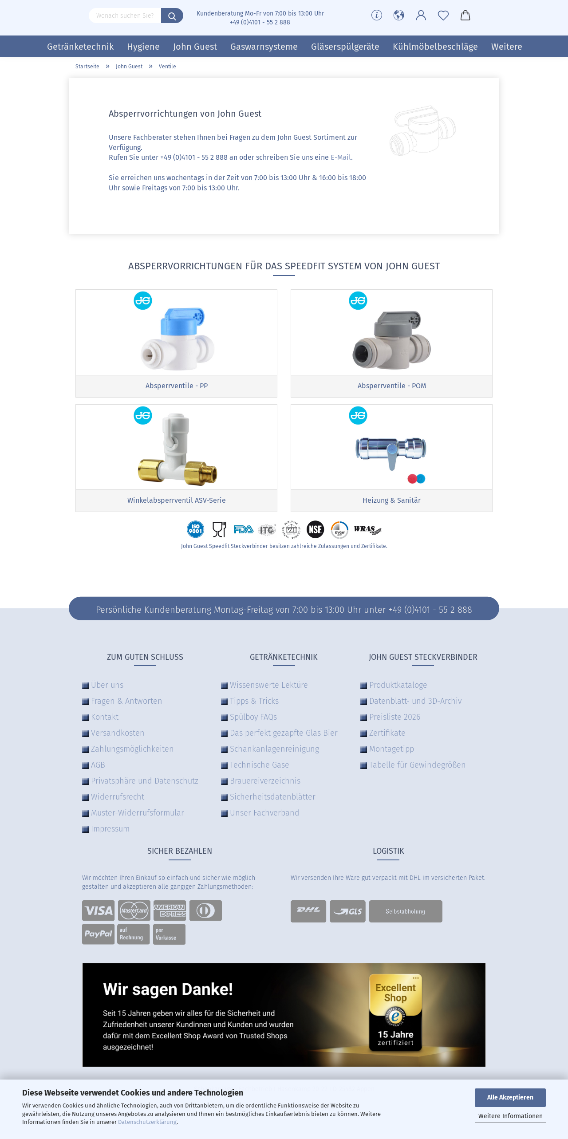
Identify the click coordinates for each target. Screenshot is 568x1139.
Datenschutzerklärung (147, 1122)
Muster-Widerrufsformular (137, 819)
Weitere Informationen (510, 1116)
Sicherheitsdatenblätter (273, 803)
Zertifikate (387, 739)
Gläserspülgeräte (345, 46)
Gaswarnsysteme (264, 46)
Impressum (110, 834)
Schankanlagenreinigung (274, 755)
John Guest (195, 46)
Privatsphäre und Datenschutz (144, 787)
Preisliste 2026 (394, 723)
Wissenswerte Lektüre (269, 691)
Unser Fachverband (265, 819)
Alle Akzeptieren (510, 1097)
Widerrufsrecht (117, 803)
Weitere (506, 46)
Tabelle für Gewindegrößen (417, 771)
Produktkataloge (398, 691)
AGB (98, 771)
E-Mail (341, 157)
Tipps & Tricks (254, 707)
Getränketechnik (80, 46)
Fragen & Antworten (126, 707)
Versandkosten (118, 739)
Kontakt (104, 723)
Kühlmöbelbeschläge (435, 46)
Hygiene (143, 46)
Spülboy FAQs (253, 723)
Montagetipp (391, 755)
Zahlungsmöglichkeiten (132, 755)
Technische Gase (259, 771)
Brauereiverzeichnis (265, 787)
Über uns (107, 691)
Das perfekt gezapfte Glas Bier (284, 739)
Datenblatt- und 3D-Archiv (415, 707)
